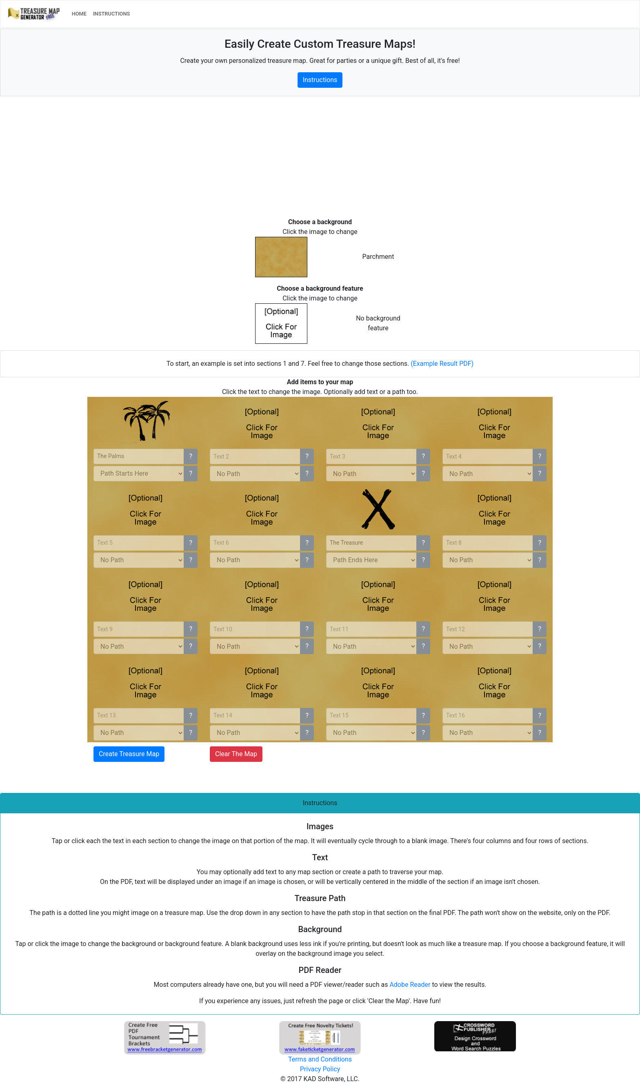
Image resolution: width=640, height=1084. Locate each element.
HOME (81, 13)
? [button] (190, 456)
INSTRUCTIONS (111, 14)
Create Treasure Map (129, 754)
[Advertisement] (245, 160)
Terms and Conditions (320, 1059)
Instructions (320, 80)
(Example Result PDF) (442, 363)
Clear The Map (236, 754)
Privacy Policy (320, 1069)
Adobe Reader (409, 984)
